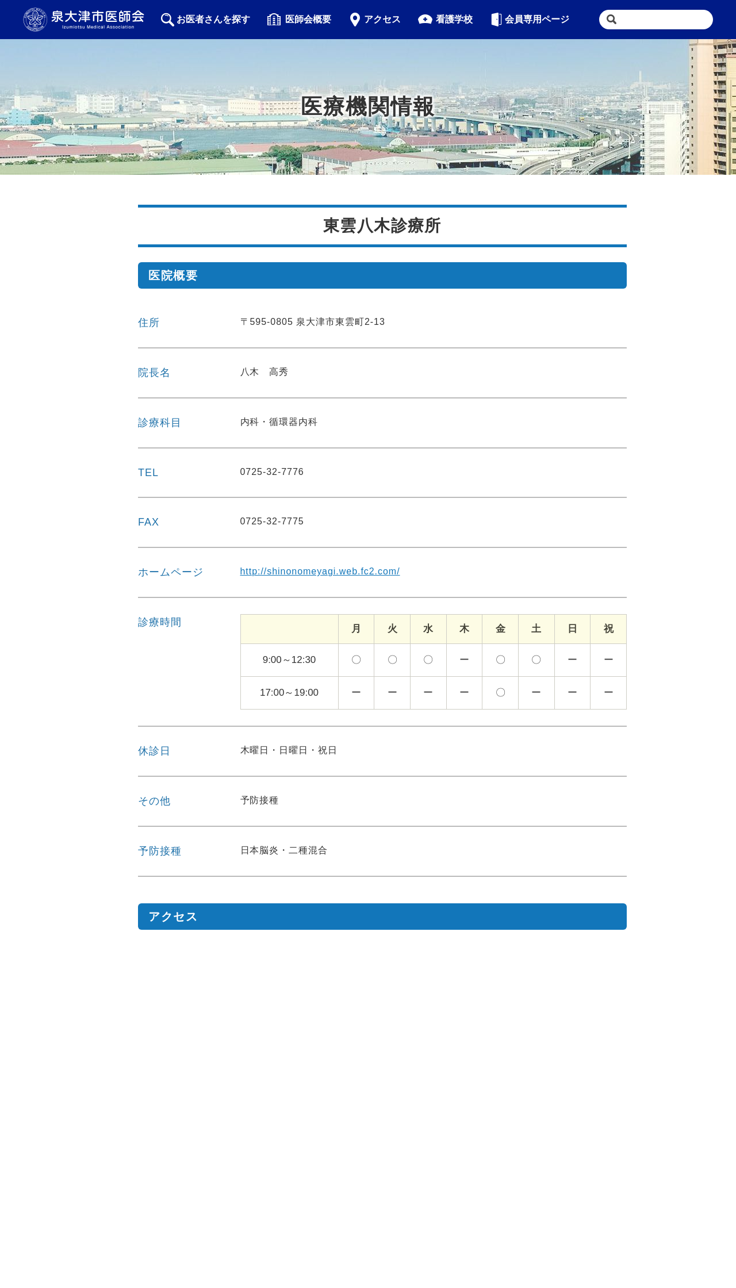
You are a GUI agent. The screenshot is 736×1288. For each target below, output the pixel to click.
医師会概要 (299, 19)
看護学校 (445, 20)
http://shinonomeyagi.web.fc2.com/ (320, 571)
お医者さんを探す (205, 19)
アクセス (374, 19)
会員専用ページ (530, 19)
